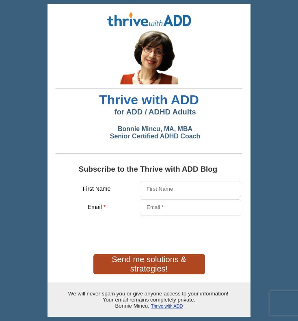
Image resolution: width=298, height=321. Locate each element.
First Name (96, 188)
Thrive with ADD (167, 306)
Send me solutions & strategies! (149, 264)
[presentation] (117, 232)
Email (97, 207)
